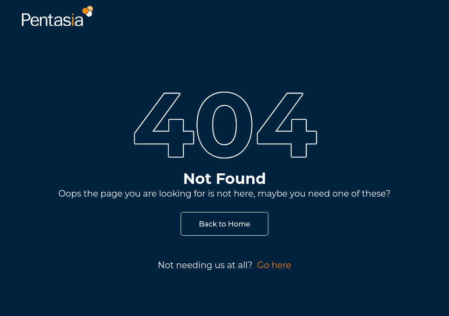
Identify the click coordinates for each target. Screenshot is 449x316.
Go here (274, 265)
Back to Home (224, 223)
